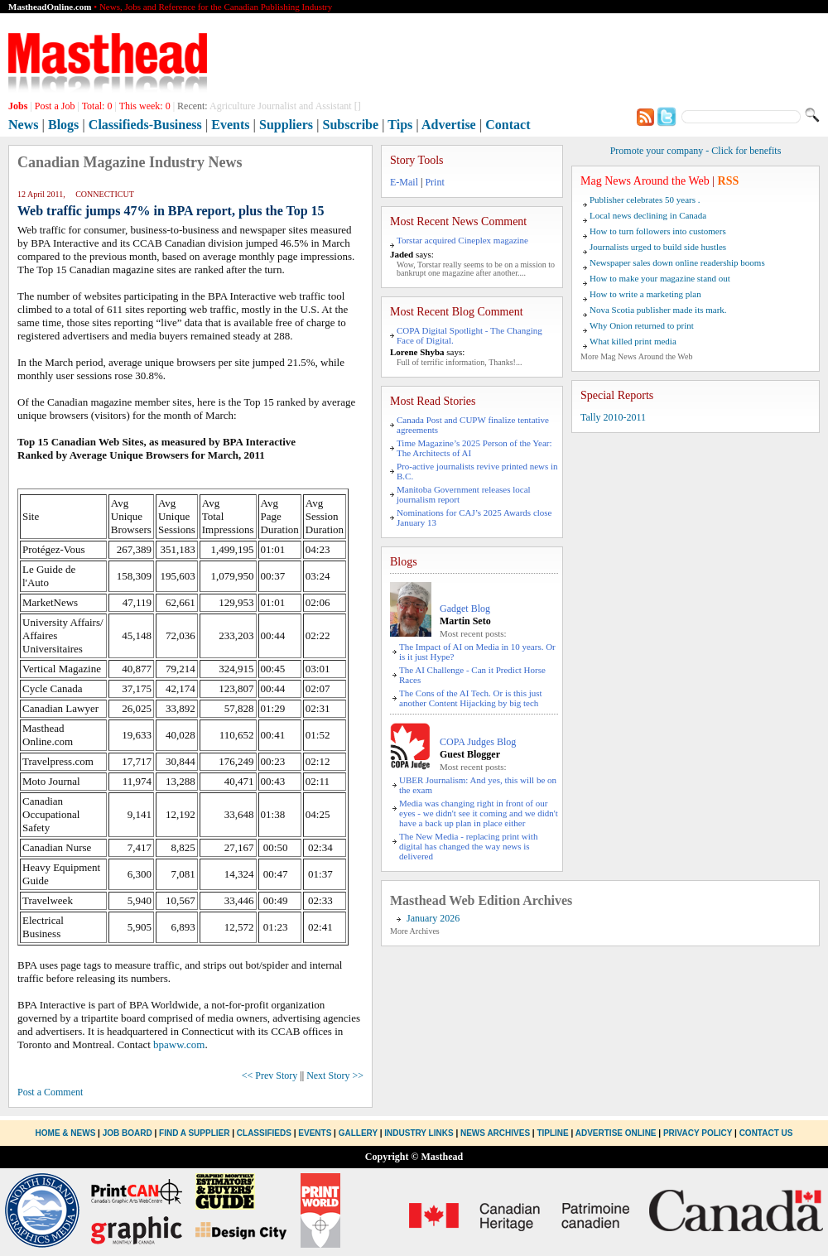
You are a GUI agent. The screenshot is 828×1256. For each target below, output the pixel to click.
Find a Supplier (194, 1133)
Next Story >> (334, 1075)
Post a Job (55, 106)
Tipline (552, 1133)
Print (434, 182)
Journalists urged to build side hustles (658, 247)
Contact (507, 125)
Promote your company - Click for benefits (696, 150)
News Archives (495, 1133)
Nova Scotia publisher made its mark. (658, 310)
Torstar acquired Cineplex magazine (462, 240)
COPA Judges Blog (478, 742)
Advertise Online (616, 1133)
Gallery (358, 1133)
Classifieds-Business (145, 125)
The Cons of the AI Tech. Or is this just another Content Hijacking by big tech (470, 698)
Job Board (127, 1133)
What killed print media (633, 341)
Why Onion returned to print (642, 325)
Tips (400, 125)
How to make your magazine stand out (660, 278)
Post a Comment (50, 1092)
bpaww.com (179, 1044)
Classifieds (264, 1133)
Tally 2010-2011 (613, 417)
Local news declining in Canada (648, 215)
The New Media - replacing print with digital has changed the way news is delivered (468, 846)
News (23, 125)
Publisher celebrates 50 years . (645, 200)
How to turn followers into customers (658, 231)
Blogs (63, 125)
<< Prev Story (270, 1075)
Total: (97, 106)
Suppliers (286, 125)
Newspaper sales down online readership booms (677, 262)
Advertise (448, 125)
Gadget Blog (465, 608)
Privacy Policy (697, 1133)
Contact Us (766, 1133)
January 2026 (433, 918)
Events (230, 125)
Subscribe (351, 125)
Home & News (67, 1133)
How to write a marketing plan (645, 294)
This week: (145, 106)
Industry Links (418, 1133)
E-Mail (404, 182)
